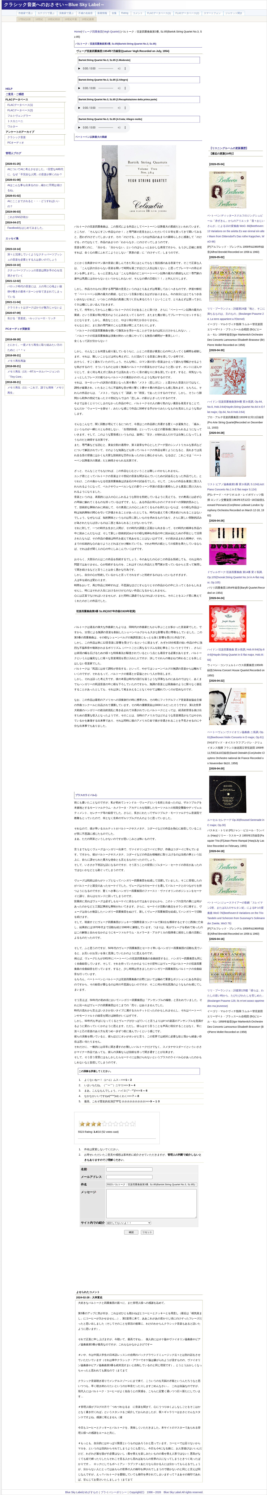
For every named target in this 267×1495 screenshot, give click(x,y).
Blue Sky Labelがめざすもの (81, 1492)
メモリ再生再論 (16, 360)
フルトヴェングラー (19, 115)
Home (77, 31)
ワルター (12, 126)
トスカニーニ (15, 121)
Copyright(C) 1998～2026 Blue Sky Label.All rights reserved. (166, 1492)
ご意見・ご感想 (15, 94)
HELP (9, 88)
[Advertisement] (35, 52)
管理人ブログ (13, 153)
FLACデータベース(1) (20, 104)
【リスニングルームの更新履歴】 (228, 148)
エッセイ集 (12, 238)
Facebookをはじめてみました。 (26, 227)
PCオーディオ (15, 142)
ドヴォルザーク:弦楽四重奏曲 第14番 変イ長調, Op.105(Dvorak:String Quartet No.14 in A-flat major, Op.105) (235, 577)
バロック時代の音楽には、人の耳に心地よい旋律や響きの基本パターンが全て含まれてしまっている (34, 291)
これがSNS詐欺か (17, 217)
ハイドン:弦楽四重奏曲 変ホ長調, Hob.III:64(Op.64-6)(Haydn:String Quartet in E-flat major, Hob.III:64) (235, 654)
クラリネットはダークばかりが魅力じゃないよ (34, 307)
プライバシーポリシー (114, 1492)
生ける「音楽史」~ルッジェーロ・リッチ (31, 318)
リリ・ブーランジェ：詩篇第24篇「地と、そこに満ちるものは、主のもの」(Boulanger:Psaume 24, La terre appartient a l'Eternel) (236, 313)
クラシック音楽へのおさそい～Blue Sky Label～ (54, 4)
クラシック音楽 (16, 137)
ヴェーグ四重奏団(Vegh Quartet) (101, 31)
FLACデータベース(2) (20, 110)
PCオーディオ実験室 (18, 328)
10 (132, 1124)
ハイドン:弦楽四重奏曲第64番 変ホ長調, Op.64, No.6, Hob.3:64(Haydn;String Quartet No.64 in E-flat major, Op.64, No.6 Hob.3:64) (236, 406)
